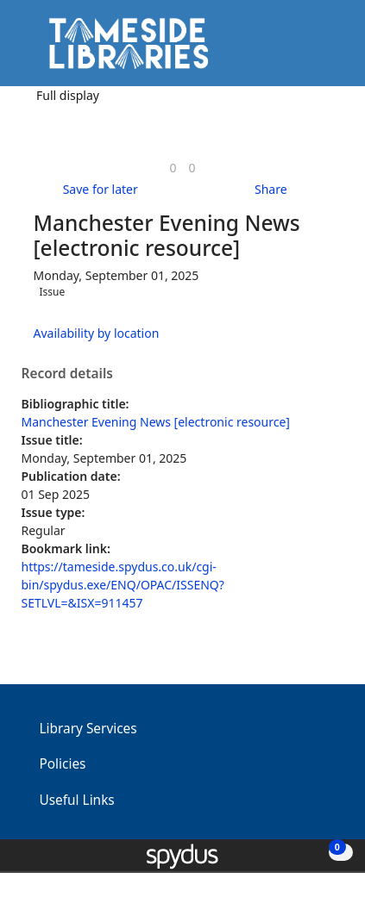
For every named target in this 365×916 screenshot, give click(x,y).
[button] (305, 50)
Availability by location (97, 333)
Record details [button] (67, 374)
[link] (172, 167)
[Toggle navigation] (326, 50)
